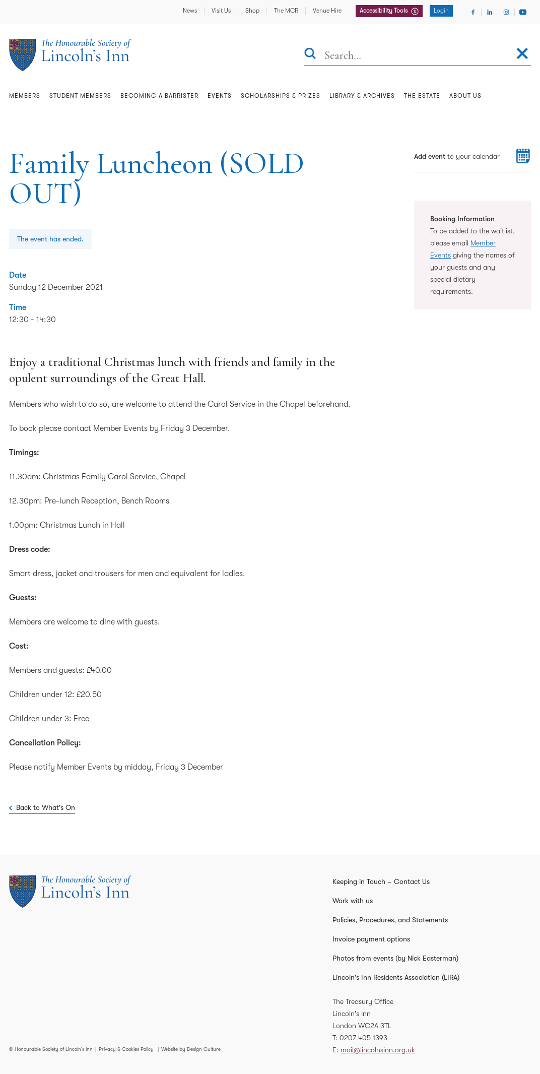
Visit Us (221, 10)
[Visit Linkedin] (490, 12)
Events (220, 95)
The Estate (422, 95)
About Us (465, 95)
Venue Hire (327, 10)
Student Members (80, 95)
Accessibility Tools (384, 10)
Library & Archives (362, 95)
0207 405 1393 (363, 1038)
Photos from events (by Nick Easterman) (395, 958)
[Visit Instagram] (506, 12)
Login (441, 10)
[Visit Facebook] (473, 12)
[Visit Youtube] (523, 12)
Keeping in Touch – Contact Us (381, 881)
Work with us (352, 901)
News (190, 10)
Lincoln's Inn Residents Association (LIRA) (395, 977)
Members (24, 95)
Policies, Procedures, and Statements (390, 920)
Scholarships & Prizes (280, 95)
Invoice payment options (371, 939)
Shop (252, 10)
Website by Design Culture (191, 1049)
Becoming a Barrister (159, 95)
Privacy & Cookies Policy (126, 1049)
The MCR (286, 10)
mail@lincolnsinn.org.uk (378, 1050)
